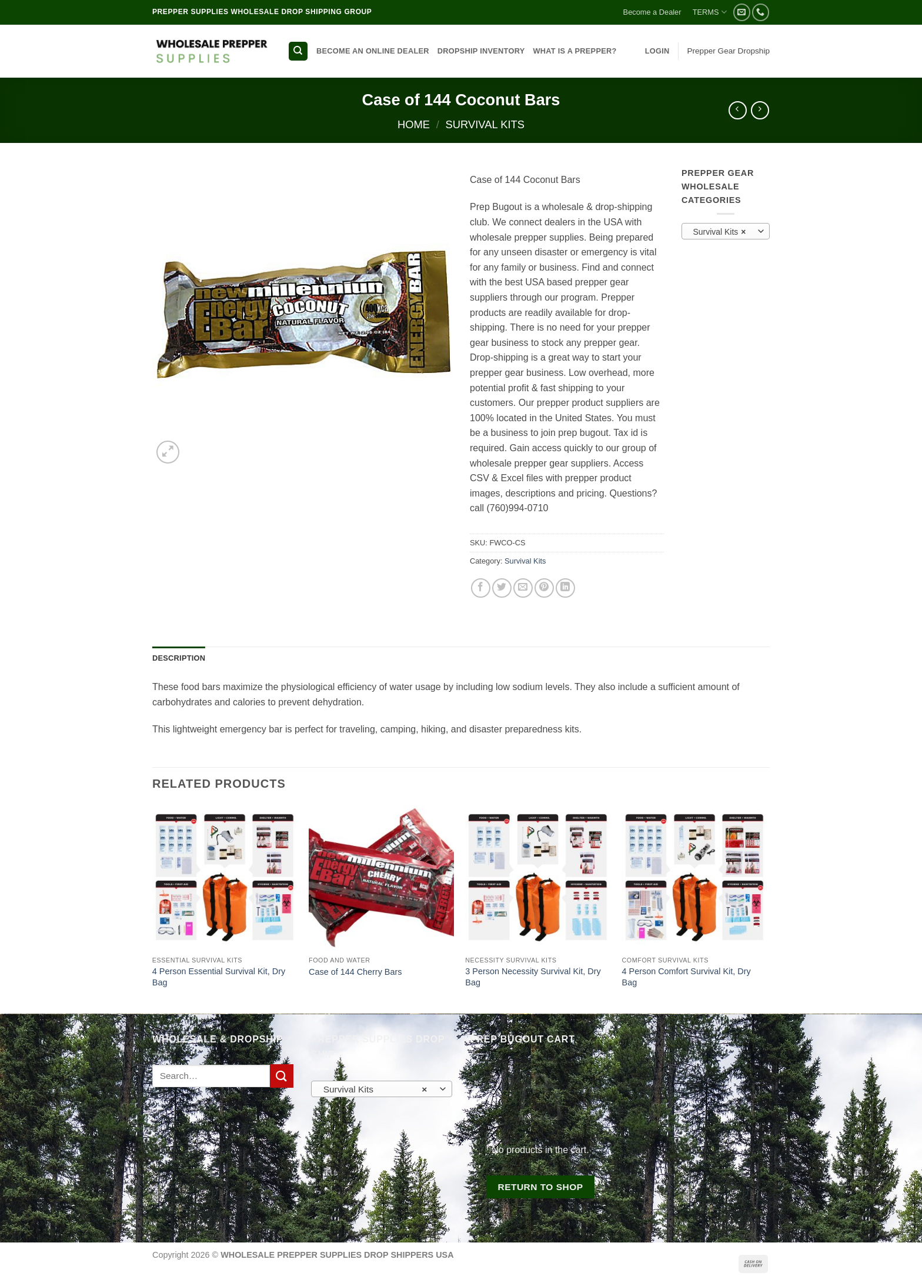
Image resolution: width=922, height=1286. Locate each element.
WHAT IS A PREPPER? (574, 50)
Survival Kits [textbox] (719, 232)
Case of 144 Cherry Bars (355, 972)
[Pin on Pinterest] (544, 588)
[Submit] (281, 1075)
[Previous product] (760, 110)
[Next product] (738, 110)
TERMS (710, 12)
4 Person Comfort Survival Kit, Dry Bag (686, 977)
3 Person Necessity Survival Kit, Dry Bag (532, 977)
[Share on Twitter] (502, 588)
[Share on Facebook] (480, 588)
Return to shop (540, 1187)
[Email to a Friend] (523, 588)
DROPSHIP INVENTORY (481, 50)
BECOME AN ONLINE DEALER (372, 50)
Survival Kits (485, 124)
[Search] (298, 51)
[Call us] (760, 12)
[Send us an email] (741, 12)
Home (413, 124)
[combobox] (726, 231)
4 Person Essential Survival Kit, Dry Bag (218, 977)
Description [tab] (178, 658)
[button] (657, 51)
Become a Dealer (652, 12)
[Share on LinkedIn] (565, 588)
